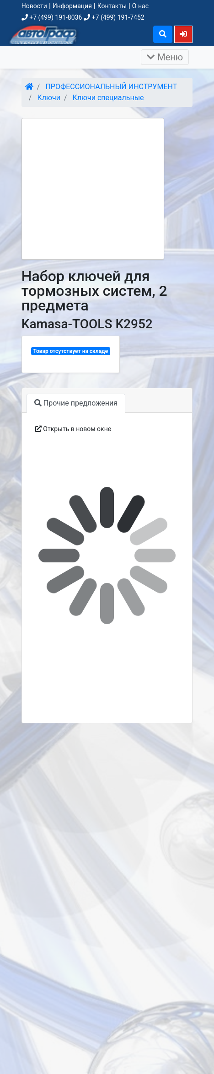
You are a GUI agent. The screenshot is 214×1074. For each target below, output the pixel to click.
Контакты (112, 6)
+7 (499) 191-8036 (51, 17)
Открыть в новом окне (73, 429)
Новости (34, 6)
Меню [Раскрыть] (165, 57)
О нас (140, 6)
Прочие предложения (76, 403)
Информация (72, 6)
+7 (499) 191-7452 (114, 17)
